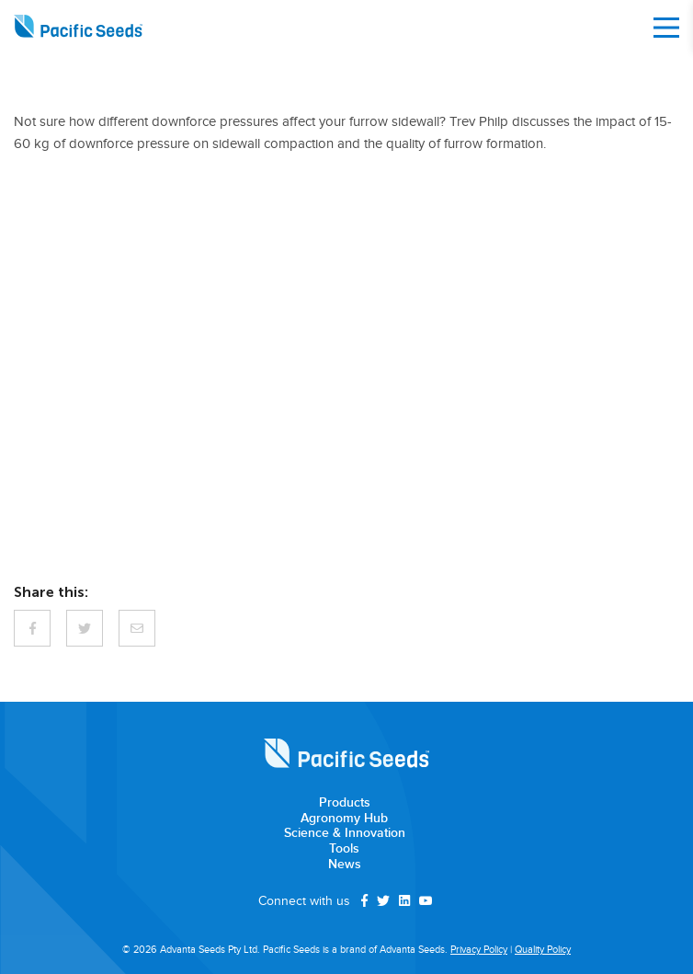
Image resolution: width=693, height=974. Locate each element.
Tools (344, 849)
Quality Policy (543, 950)
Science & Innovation (344, 833)
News (344, 864)
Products (344, 803)
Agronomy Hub (344, 818)
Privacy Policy (478, 950)
